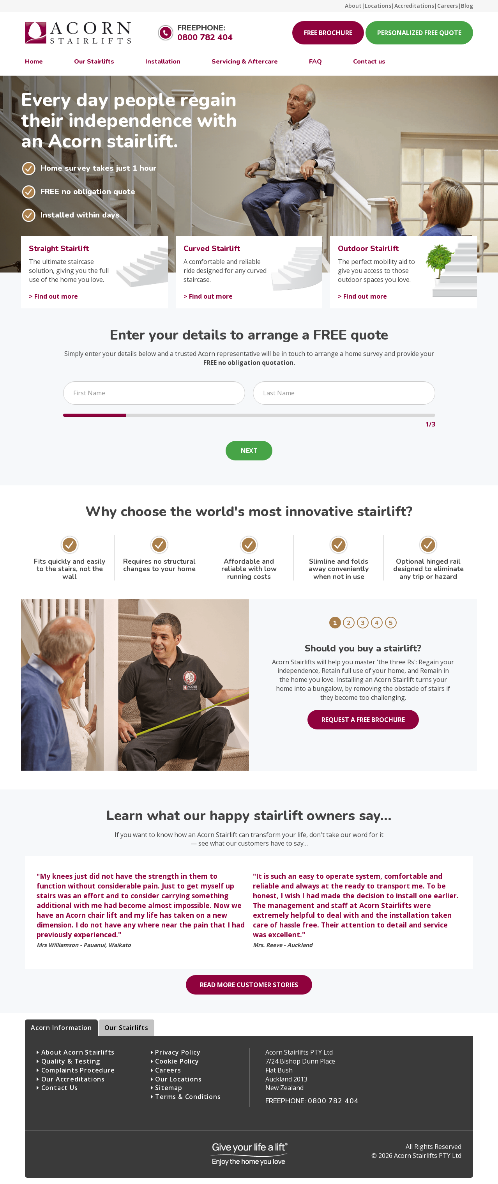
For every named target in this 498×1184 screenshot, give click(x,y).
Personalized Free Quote (419, 32)
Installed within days (80, 215)
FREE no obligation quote (88, 191)
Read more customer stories (249, 984)
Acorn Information (61, 1027)
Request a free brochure (363, 719)
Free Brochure (328, 32)
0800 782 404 (205, 37)
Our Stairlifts (126, 1027)
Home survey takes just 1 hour (99, 168)
